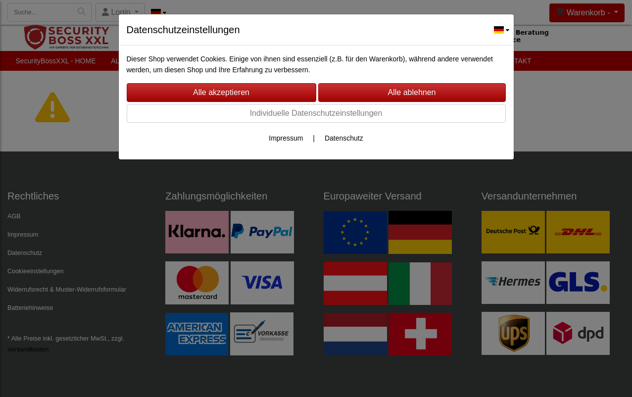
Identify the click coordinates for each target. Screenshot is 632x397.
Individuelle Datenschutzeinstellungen (316, 113)
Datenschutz (344, 138)
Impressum (286, 138)
